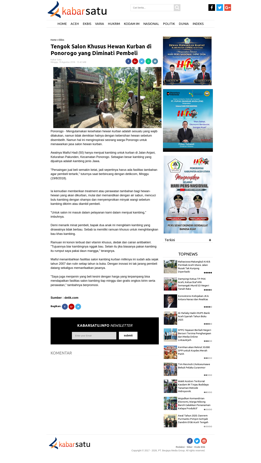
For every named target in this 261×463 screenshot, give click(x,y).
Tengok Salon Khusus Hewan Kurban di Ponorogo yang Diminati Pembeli (101, 49)
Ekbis (87, 24)
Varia (99, 24)
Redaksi (180, 447)
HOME (62, 24)
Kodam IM (131, 24)
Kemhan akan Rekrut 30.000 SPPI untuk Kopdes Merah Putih (194, 350)
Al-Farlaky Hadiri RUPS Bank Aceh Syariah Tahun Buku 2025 (194, 316)
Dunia (184, 24)
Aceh (75, 24)
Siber (189, 447)
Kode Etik (199, 447)
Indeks (198, 24)
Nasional (151, 24)
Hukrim (114, 24)
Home (54, 40)
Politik (169, 24)
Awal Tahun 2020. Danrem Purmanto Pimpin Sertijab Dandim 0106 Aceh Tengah (193, 419)
